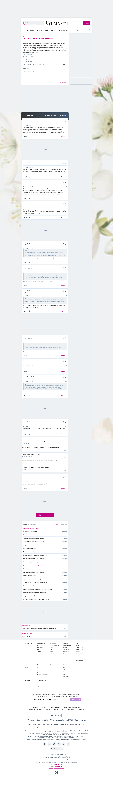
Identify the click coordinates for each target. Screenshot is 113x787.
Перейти (64, 115)
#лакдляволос (32, 54)
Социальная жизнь (41, 645)
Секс (51, 649)
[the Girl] (76, 720)
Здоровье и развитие (80, 655)
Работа (38, 649)
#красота (25, 54)
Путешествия (65, 670)
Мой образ (53, 664)
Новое (38, 30)
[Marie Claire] (60, 720)
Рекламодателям (58, 709)
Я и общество (41, 643)
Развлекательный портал (42, 684)
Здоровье (65, 643)
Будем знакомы (66, 676)
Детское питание (79, 653)
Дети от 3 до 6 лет (79, 647)
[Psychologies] (69, 720)
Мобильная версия (57, 748)
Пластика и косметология (42, 674)
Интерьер (26, 670)
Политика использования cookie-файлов (39, 709)
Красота (25, 36)
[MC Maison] (45, 720)
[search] (81, 30)
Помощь (44, 707)
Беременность (66, 651)
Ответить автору (26, 68)
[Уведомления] (89, 30)
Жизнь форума (41, 680)
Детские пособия (79, 660)
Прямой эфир (63, 30)
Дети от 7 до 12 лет (80, 649)
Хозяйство (27, 667)
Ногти (38, 672)
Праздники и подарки (67, 672)
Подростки (78, 651)
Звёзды (78, 664)
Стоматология (66, 649)
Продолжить (63, 82)
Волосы (39, 669)
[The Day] (38, 720)
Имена (77, 658)
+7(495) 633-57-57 (58, 766)
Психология (65, 647)
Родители (52, 653)
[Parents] (83, 720)
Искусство (65, 669)
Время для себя (66, 667)
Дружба (51, 647)
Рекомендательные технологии (56, 768)
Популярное (45, 30)
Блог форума (40, 683)
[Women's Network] (56, 717)
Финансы (39, 651)
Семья (51, 651)
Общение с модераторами (42, 686)
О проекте (35, 707)
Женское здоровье (67, 645)
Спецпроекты (71, 709)
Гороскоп (27, 680)
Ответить (63, 136)
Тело (38, 670)
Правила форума (55, 707)
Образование (40, 647)
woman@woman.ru (58, 764)
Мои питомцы (27, 672)
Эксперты (54, 30)
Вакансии (81, 709)
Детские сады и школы (80, 656)
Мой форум (30, 30)
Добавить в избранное (40, 64)
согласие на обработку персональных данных (51, 694)
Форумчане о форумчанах (42, 688)
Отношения (53, 643)
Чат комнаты (28, 643)
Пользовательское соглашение (72, 707)
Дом (26, 664)
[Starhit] (52, 720)
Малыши (77, 645)
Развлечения (66, 664)
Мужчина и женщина (54, 645)
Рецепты (26, 669)
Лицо (38, 667)
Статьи (87, 23)
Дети (77, 643)
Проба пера (65, 674)
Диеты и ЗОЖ (65, 653)
